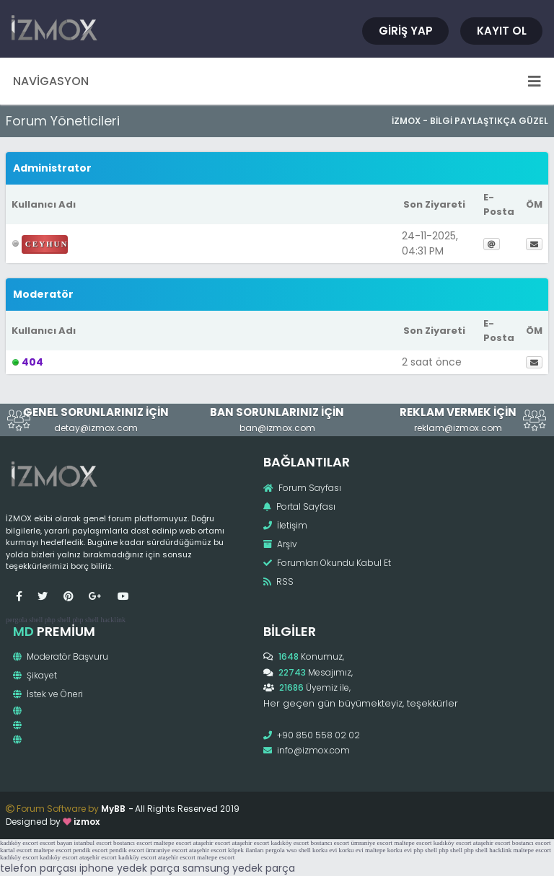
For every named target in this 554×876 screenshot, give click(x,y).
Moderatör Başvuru (60, 656)
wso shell (298, 850)
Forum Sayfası (302, 488)
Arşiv (280, 544)
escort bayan (56, 842)
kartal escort (16, 850)
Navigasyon (277, 81)
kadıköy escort (19, 842)
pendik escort (90, 850)
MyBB (113, 808)
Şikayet (35, 675)
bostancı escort (132, 842)
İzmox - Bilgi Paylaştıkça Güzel (470, 121)
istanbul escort (92, 842)
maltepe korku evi (388, 850)
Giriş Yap (406, 30)
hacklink (112, 620)
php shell (58, 620)
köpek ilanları (246, 850)
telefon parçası (38, 868)
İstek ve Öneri (48, 694)
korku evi (324, 850)
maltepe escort (172, 842)
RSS (278, 581)
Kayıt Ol (502, 30)
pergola (16, 620)
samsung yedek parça (239, 868)
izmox (87, 821)
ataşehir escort (211, 842)
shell (36, 620)
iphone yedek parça (129, 868)
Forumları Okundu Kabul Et (327, 563)
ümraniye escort (371, 842)
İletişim (285, 525)
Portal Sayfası (299, 506)
